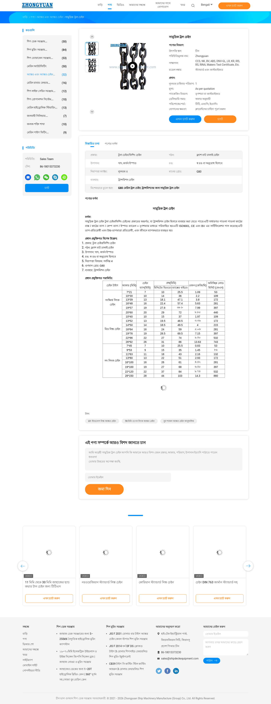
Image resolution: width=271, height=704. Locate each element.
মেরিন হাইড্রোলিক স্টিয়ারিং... (47, 108)
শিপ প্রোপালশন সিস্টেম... (47, 99)
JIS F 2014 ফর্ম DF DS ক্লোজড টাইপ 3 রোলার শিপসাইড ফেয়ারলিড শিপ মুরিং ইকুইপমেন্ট (128, 651)
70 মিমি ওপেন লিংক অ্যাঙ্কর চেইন (140, 421)
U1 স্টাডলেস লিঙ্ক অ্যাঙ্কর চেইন (102, 421)
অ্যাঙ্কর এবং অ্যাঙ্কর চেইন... (47, 75)
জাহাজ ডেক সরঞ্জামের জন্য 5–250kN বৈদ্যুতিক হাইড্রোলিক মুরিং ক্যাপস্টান (77, 639)
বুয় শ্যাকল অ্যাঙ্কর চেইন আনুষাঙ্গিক (179, 421)
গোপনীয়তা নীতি (31, 670)
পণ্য (25, 638)
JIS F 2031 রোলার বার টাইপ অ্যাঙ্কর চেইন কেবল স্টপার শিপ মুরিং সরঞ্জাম (128, 636)
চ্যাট (47, 187)
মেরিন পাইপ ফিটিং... (47, 132)
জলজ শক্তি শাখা (47, 124)
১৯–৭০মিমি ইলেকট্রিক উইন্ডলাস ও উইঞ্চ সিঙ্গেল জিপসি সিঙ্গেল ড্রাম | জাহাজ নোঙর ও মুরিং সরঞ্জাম (78, 656)
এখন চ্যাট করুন (234, 5)
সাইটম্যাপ (28, 660)
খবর (25, 654)
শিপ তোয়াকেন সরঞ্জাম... (47, 58)
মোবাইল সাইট (30, 665)
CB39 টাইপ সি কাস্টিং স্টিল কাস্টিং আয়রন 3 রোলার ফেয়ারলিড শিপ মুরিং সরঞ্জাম (127, 669)
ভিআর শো (28, 644)
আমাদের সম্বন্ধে (31, 649)
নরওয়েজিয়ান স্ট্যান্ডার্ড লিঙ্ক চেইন (102, 582)
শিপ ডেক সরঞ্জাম (65, 626)
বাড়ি (25, 633)
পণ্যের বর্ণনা (111, 143)
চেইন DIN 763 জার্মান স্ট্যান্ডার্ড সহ (217, 582)
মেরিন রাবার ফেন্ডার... (47, 83)
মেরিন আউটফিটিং (47, 66)
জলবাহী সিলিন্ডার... (47, 116)
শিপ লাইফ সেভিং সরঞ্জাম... (47, 91)
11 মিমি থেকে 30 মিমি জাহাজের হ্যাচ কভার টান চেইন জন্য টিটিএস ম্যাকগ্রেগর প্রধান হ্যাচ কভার (47, 586)
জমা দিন (104, 489)
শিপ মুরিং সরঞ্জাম (115, 626)
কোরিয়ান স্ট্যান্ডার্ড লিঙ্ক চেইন (156, 582)
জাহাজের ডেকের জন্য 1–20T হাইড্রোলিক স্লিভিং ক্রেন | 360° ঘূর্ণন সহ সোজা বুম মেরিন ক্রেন (77, 674)
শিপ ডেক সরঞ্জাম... (47, 41)
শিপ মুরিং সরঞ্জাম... (47, 50)
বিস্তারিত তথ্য (92, 143)
